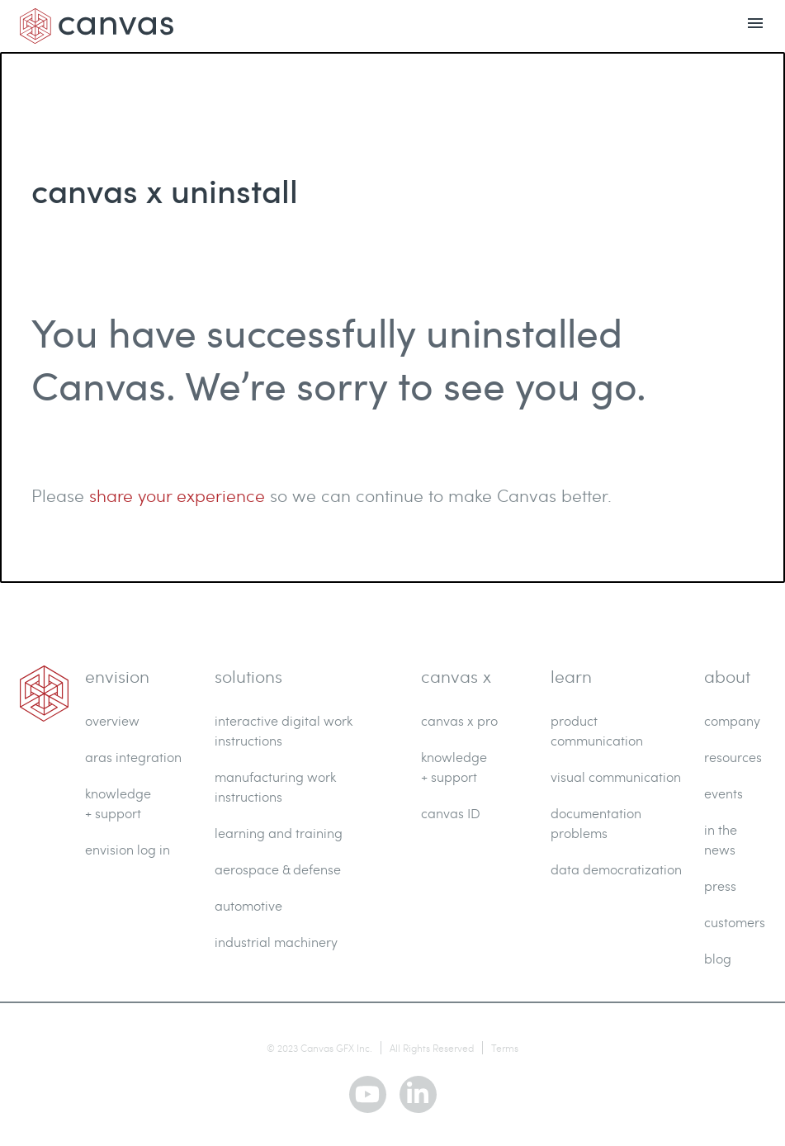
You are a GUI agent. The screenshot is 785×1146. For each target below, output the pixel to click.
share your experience (177, 495)
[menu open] (755, 26)
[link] (44, 693)
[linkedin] (418, 1094)
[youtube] (367, 1094)
